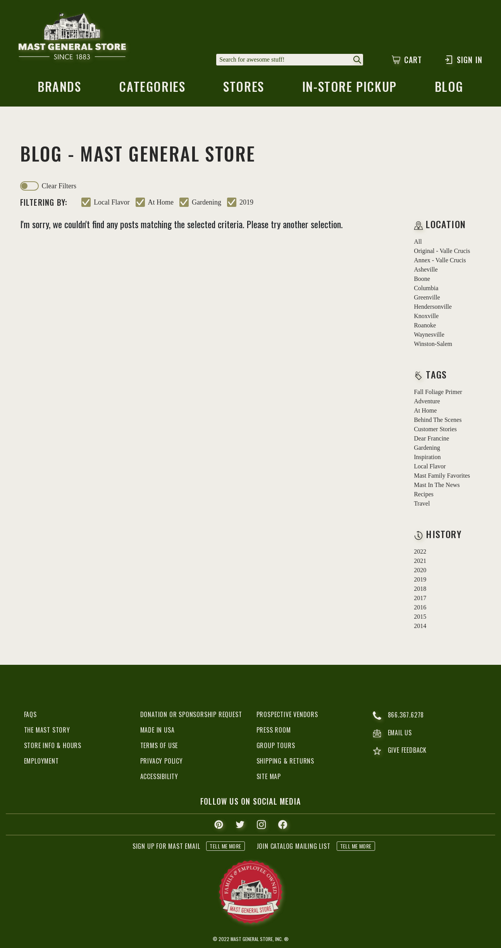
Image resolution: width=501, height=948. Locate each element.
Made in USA (157, 730)
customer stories (435, 429)
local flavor (111, 202)
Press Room (274, 730)
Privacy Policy (161, 761)
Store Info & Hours (52, 745)
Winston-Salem (433, 344)
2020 (420, 570)
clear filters (59, 186)
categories (152, 88)
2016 (420, 607)
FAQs (30, 714)
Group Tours (276, 745)
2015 (420, 616)
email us (392, 733)
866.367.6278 (398, 715)
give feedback (400, 751)
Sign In (463, 59)
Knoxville (426, 316)
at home (161, 202)
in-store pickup (349, 88)
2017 (420, 598)
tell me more (225, 846)
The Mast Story (47, 730)
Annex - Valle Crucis (440, 260)
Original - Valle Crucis (442, 251)
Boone (422, 278)
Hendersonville (433, 306)
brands (59, 88)
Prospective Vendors (287, 714)
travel (422, 503)
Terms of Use (159, 745)
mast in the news (437, 485)
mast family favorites (442, 475)
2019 (246, 202)
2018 (420, 588)
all (418, 241)
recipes (424, 494)
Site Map (269, 776)
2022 (420, 551)
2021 (420, 560)
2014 (420, 626)
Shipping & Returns (285, 761)
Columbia (426, 288)
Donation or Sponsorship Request (191, 714)
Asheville (425, 269)
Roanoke (425, 325)
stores (243, 88)
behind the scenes (437, 419)
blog (449, 88)
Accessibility (159, 776)
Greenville (427, 297)
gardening (206, 202)
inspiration (427, 457)
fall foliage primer (438, 392)
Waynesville (429, 334)
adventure (427, 401)
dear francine (431, 438)
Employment (41, 761)
